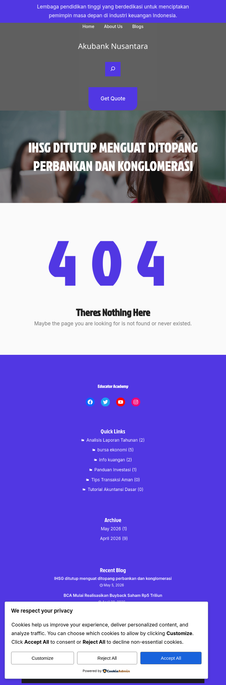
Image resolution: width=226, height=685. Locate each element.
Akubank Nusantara (113, 46)
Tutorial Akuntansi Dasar (112, 482)
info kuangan (112, 460)
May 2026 (111, 529)
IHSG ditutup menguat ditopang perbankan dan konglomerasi (112, 584)
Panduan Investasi (112, 467)
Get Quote (113, 98)
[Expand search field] (113, 69)
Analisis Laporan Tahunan (112, 445)
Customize (42, 658)
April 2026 (111, 536)
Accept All (171, 658)
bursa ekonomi (112, 453)
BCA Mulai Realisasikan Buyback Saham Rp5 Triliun (113, 597)
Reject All (107, 658)
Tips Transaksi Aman (112, 475)
